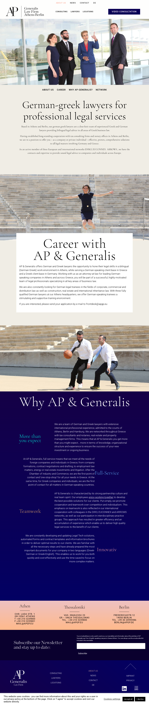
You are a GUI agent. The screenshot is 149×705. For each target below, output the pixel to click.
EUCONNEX (99, 149)
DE (94, 3)
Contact (84, 3)
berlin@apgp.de (124, 622)
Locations (88, 12)
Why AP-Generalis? (81, 89)
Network (101, 89)
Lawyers (75, 12)
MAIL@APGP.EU (24, 623)
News (73, 3)
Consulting (62, 12)
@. (96, 304)
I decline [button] (140, 699)
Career (61, 89)
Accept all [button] (128, 699)
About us (61, 3)
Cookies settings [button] (112, 699)
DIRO (89, 149)
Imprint (130, 676)
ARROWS (112, 149)
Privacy (130, 680)
